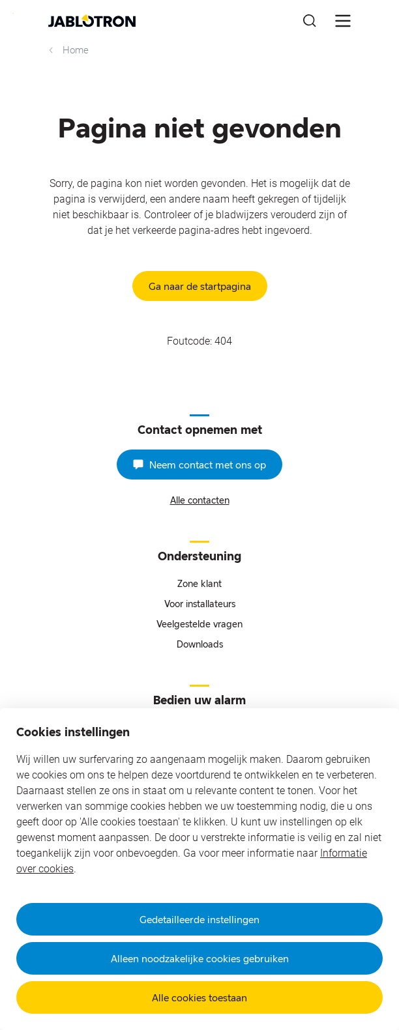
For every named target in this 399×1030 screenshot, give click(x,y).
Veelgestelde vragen (199, 623)
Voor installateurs (199, 603)
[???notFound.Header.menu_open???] (343, 21)
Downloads (200, 644)
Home (67, 50)
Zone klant (199, 583)
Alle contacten (199, 500)
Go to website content (13, 13)
